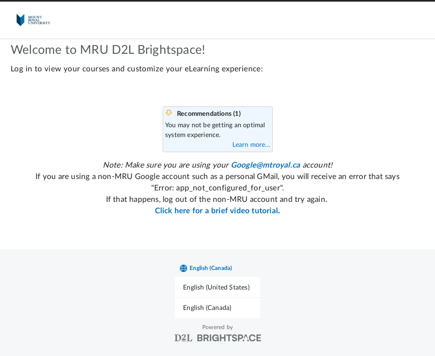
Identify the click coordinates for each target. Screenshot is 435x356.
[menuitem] (217, 287)
